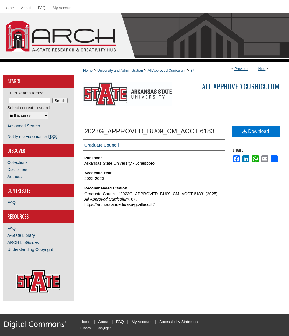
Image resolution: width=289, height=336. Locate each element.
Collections (17, 162)
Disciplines (17, 169)
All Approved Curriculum (167, 71)
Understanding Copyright (30, 249)
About (103, 322)
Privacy (85, 328)
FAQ (11, 202)
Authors (14, 176)
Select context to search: (29, 107)
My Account (142, 322)
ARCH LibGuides (23, 242)
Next (262, 69)
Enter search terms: (25, 93)
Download (255, 131)
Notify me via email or (32, 136)
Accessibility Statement (179, 322)
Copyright (104, 328)
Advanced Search (23, 126)
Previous (241, 69)
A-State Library (21, 235)
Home (88, 71)
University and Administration (120, 71)
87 (192, 71)
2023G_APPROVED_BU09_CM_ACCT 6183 (149, 131)
